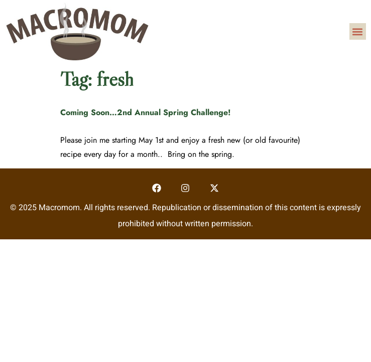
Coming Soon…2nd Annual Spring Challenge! (145, 112)
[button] (357, 31)
